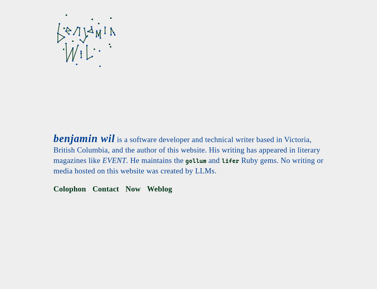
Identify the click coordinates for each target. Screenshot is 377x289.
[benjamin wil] (85, 41)
